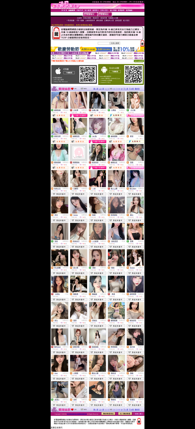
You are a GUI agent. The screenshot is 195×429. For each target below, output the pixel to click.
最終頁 (137, 89)
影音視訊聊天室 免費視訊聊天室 (77, 414)
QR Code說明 (139, 61)
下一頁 (125, 89)
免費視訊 (66, 110)
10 (121, 89)
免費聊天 (122, 110)
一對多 (142, 110)
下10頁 (131, 89)
